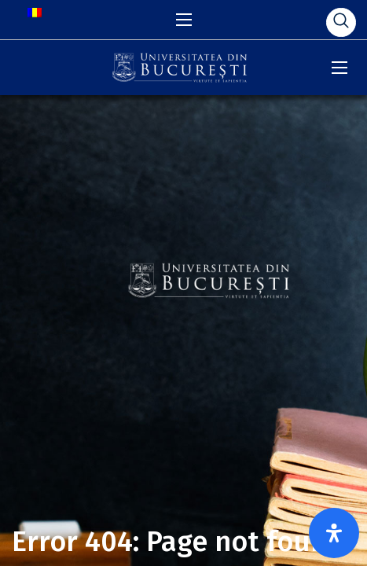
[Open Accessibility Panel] (334, 533)
